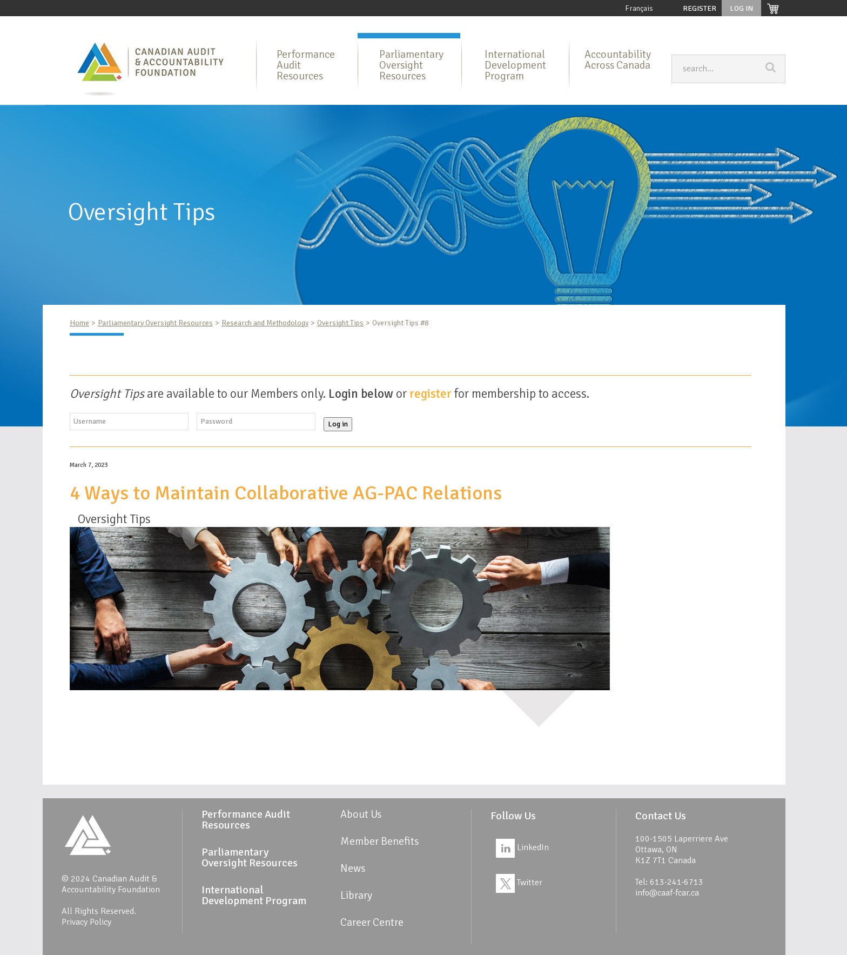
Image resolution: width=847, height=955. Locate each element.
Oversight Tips (340, 323)
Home (109, 24)
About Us (149, 24)
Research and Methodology (264, 323)
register (430, 394)
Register (699, 8)
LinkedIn (522, 847)
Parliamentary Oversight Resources (350, 24)
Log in (338, 424)
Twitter (519, 882)
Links (708, 24)
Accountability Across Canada (617, 60)
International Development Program (482, 24)
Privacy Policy (86, 922)
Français (639, 8)
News (675, 24)
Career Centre (757, 24)
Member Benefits (583, 24)
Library (638, 24)
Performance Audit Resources (228, 24)
